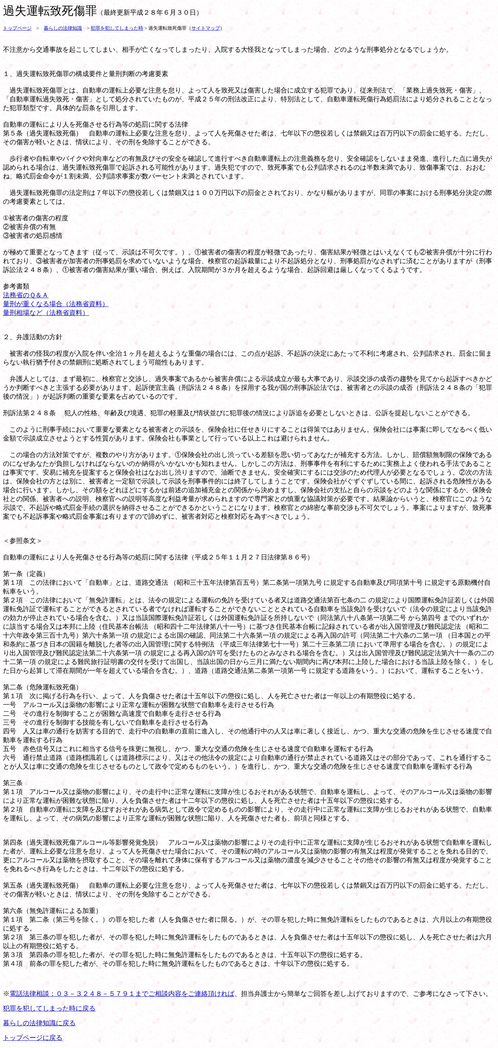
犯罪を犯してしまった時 (117, 28)
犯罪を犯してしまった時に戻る (49, 1008)
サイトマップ (205, 28)
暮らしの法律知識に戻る (39, 1023)
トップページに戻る (32, 1037)
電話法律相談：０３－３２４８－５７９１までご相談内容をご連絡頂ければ (122, 993)
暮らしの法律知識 (63, 28)
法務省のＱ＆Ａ (25, 295)
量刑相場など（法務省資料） (46, 312)
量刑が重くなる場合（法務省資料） (56, 304)
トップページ (17, 28)
